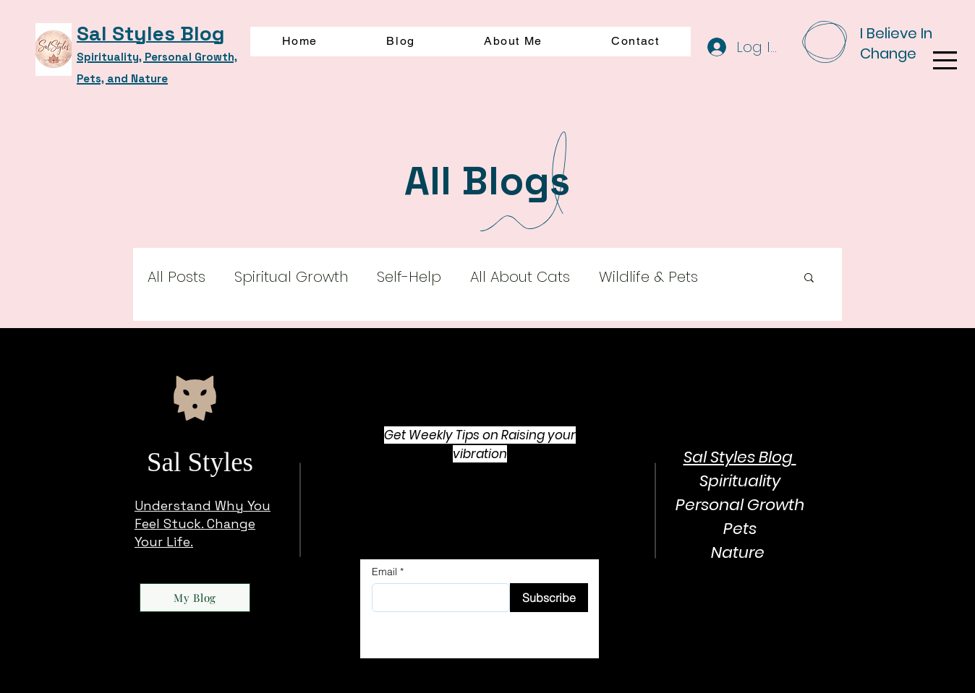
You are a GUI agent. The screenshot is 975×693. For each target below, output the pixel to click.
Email (384, 572)
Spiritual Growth (291, 277)
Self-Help (409, 277)
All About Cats (520, 277)
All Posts (176, 277)
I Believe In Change (896, 43)
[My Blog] (195, 597)
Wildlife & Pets (648, 277)
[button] (945, 60)
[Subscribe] (549, 597)
